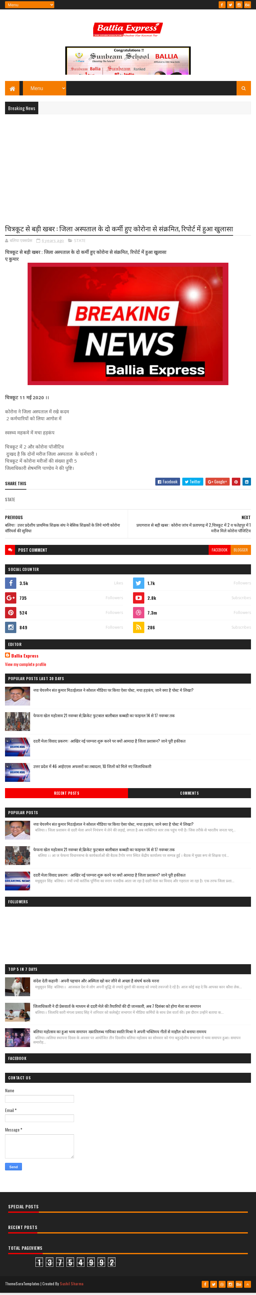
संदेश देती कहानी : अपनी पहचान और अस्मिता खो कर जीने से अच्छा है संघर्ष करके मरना (96, 983)
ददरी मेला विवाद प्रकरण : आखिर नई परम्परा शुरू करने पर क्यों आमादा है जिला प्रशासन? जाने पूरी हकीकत (109, 743)
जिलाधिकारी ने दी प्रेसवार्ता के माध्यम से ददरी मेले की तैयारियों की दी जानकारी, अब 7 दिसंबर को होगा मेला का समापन (117, 1009)
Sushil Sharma (71, 1286)
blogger (241, 552)
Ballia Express (25, 658)
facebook (219, 552)
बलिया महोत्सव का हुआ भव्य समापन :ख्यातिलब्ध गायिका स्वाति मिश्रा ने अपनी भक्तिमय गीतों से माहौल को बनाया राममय (119, 1034)
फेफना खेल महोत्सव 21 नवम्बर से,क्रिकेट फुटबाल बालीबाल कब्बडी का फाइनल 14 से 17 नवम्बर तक (104, 718)
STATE (80, 243)
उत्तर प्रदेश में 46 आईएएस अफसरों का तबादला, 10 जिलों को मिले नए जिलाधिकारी (92, 769)
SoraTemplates (28, 1286)
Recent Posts (66, 795)
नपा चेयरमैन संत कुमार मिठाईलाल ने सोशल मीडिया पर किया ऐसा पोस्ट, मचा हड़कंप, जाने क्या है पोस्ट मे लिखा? (113, 693)
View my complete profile (25, 667)
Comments (189, 795)
